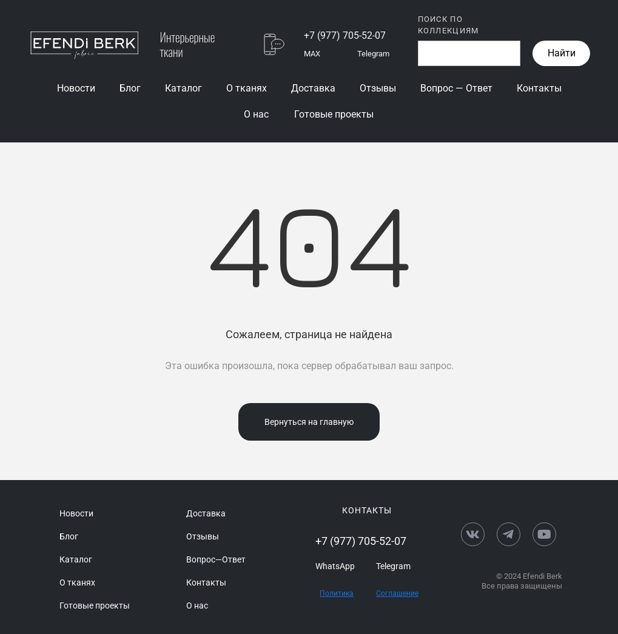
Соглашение (397, 593)
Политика (337, 593)
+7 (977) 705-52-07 (345, 35)
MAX (312, 53)
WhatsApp (335, 566)
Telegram (373, 53)
